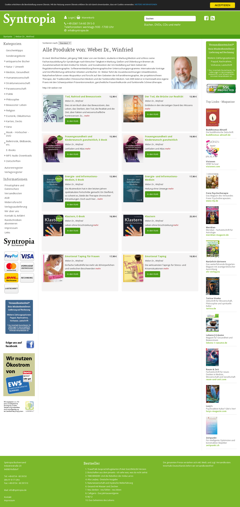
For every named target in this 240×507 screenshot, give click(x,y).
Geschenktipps (14, 50)
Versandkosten (13, 193)
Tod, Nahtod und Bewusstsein (83, 96)
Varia (9, 126)
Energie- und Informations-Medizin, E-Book (81, 178)
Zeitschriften (13, 161)
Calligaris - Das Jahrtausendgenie (103, 493)
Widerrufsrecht (13, 202)
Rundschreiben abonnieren (13, 221)
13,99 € (113, 176)
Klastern (150, 216)
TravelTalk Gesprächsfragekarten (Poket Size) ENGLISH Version (117, 469)
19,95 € (193, 256)
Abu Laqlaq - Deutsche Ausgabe (103, 479)
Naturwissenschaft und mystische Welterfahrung (110, 483)
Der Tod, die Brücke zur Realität (164, 96)
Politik (9, 94)
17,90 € (193, 176)
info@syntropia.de (78, 30)
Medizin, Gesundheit (17, 72)
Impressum (11, 228)
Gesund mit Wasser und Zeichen (103, 486)
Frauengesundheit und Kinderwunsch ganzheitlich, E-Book (86, 138)
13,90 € (193, 96)
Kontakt (7, 497)
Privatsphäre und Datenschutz (14, 187)
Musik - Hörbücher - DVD (17, 133)
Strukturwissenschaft (18, 83)
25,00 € (193, 216)
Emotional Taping (155, 256)
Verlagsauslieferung (15, 206)
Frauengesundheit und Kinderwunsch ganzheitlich (161, 138)
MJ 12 (90, 496)
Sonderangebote (15, 55)
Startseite (7, 36)
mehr (87, 115)
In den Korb (72, 121)
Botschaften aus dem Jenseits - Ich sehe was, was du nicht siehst (117, 472)
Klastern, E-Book (75, 216)
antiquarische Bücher (18, 61)
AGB (7, 197)
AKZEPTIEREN (222, 5)
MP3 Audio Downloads (19, 155)
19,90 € (193, 136)
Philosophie (12, 99)
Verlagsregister (13, 172)
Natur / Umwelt (15, 66)
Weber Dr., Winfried (25, 36)
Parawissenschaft (16, 88)
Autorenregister (13, 167)
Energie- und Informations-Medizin (161, 178)
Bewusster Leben (16, 105)
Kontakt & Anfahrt (14, 215)
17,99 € (113, 256)
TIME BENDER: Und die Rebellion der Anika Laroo (110, 476)
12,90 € (113, 96)
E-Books (11, 150)
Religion (10, 110)
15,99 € (113, 136)
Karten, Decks (14, 121)
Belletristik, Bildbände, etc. (19, 142)
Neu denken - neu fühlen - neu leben (104, 489)
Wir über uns (11, 211)
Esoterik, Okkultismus (18, 116)
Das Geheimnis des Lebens (101, 500)
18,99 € (113, 216)
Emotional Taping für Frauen (82, 256)
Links (7, 232)
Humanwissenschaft (17, 77)
